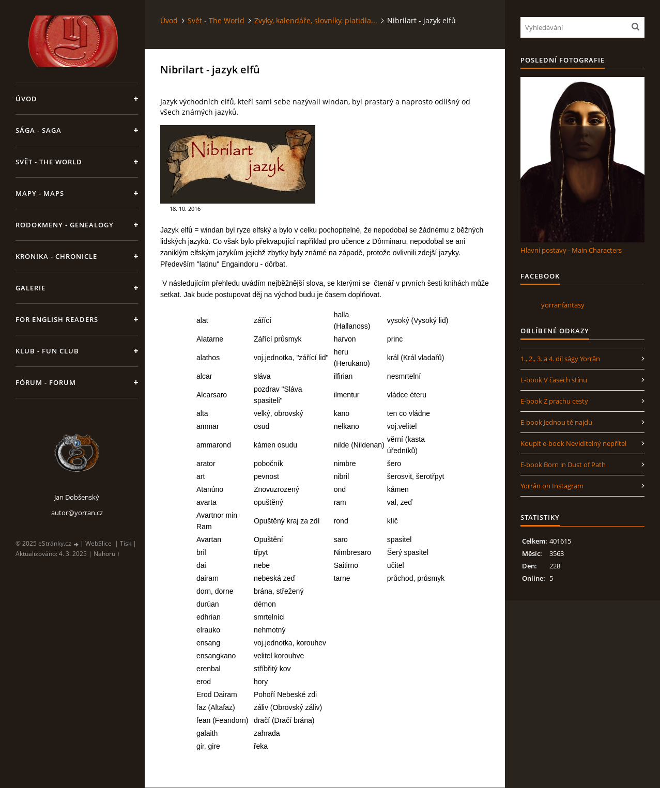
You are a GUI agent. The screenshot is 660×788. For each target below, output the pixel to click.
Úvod (26, 98)
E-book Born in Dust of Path (563, 464)
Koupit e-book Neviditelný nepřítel (573, 443)
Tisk (125, 543)
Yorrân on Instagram (552, 485)
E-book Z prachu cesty (554, 401)
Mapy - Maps (40, 193)
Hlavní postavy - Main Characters (571, 250)
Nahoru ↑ (107, 553)
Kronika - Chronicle (56, 256)
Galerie (30, 287)
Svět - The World (49, 161)
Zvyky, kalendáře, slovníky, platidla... (315, 20)
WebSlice (98, 543)
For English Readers (57, 319)
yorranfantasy (563, 305)
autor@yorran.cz (77, 512)
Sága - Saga (39, 130)
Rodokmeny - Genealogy (65, 224)
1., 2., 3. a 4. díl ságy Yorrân (560, 358)
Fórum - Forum (46, 382)
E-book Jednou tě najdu (556, 422)
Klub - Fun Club (47, 351)
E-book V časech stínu (553, 379)
